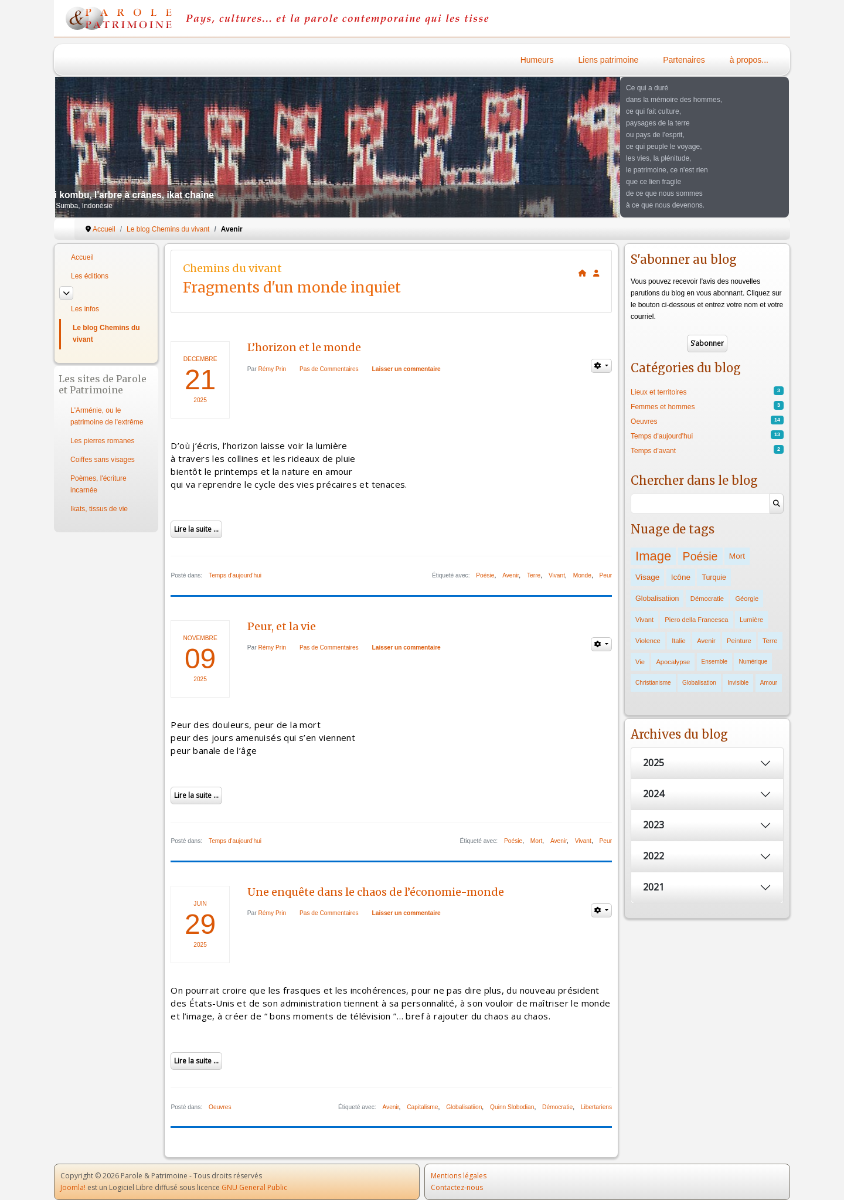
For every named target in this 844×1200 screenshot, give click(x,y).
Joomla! (73, 1187)
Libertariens (596, 1107)
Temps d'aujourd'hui (235, 575)
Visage (647, 577)
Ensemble (714, 661)
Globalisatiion (464, 1107)
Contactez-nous (457, 1187)
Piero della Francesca (696, 619)
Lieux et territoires (658, 392)
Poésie (485, 575)
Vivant (557, 575)
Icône (680, 577)
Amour (768, 682)
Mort (536, 841)
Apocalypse (673, 661)
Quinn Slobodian (512, 1107)
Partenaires (684, 59)
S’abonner (707, 343)
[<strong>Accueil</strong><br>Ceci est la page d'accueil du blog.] (582, 273)
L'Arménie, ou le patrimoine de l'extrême (106, 416)
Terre (533, 575)
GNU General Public (254, 1187)
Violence (648, 640)
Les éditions (89, 276)
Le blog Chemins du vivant (106, 334)
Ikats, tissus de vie (99, 509)
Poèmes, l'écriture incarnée (98, 484)
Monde (582, 575)
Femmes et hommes (663, 407)
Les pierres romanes (102, 441)
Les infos (85, 309)
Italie (679, 640)
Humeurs (537, 59)
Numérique (752, 661)
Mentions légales (458, 1176)
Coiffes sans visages (102, 459)
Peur (606, 575)
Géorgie (746, 598)
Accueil (82, 257)
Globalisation (699, 682)
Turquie (714, 577)
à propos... (749, 59)
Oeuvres (220, 1107)
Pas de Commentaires (329, 369)
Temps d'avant (653, 451)
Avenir (510, 575)
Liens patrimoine (608, 59)
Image (653, 556)
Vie (640, 661)
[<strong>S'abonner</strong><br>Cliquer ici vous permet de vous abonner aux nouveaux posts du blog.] (596, 273)
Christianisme (653, 682)
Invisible (737, 682)
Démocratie (557, 1107)
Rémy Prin (272, 369)
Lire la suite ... (196, 529)
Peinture (739, 640)
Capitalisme (422, 1107)
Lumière (751, 619)
